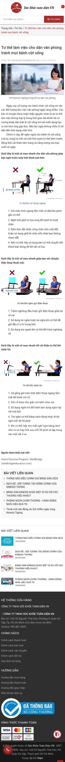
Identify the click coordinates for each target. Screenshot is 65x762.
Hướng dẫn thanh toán (13, 682)
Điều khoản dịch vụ (11, 693)
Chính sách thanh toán (13, 640)
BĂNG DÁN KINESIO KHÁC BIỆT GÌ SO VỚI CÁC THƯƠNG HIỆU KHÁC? (31, 494)
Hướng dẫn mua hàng (13, 677)
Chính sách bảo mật (12, 645)
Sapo (40, 758)
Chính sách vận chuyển (14, 650)
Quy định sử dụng (11, 661)
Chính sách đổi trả (11, 655)
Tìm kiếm (53, 19)
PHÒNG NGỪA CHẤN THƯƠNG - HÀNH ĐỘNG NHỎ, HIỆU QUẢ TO (30, 502)
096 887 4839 (18, 626)
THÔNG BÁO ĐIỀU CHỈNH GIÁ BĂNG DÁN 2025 (31, 478)
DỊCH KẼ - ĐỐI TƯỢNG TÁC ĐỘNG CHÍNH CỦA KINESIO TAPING (30, 485)
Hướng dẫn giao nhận (13, 687)
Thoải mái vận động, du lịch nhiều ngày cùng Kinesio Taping (29, 511)
